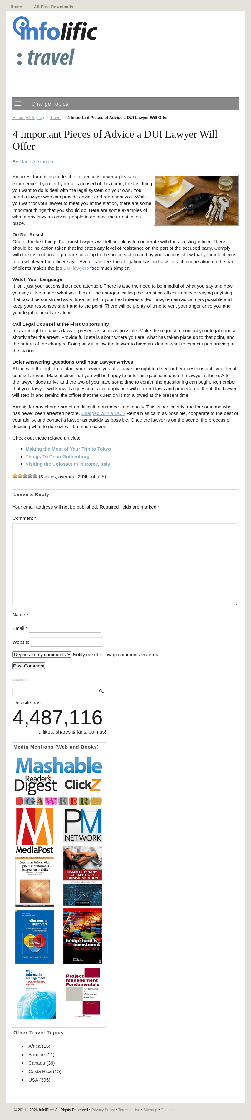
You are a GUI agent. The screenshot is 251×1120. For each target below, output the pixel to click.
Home (16, 7)
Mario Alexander (36, 161)
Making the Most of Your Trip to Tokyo (68, 449)
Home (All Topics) (28, 117)
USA (33, 1079)
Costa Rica (40, 1071)
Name (20, 614)
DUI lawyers (76, 268)
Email (19, 628)
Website (21, 642)
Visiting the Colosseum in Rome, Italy (68, 464)
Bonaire (36, 1054)
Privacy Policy (103, 1110)
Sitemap (150, 1110)
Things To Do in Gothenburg (58, 456)
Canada (36, 1063)
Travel (55, 117)
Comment (24, 518)
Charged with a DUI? (103, 413)
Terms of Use (129, 1110)
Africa (34, 1046)
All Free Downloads (53, 7)
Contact (167, 1110)
